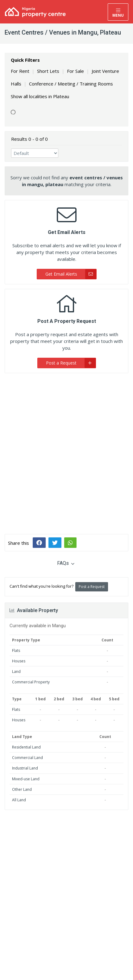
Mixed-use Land (25, 779)
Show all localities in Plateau (40, 96)
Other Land (22, 789)
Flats (16, 650)
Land (16, 671)
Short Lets (48, 71)
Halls (16, 84)
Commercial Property (31, 682)
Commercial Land (27, 757)
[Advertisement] (66, 448)
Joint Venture (105, 71)
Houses (18, 661)
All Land (19, 800)
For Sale (75, 71)
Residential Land (26, 747)
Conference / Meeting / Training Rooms (71, 84)
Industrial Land (25, 768)
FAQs (65, 563)
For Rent (20, 71)
